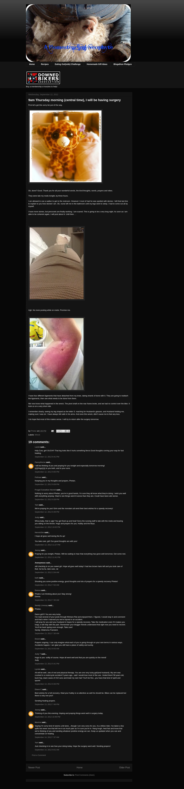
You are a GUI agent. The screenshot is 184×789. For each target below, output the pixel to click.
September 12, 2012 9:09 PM (47, 484)
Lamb (37, 447)
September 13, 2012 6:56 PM (47, 684)
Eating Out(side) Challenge (68, 64)
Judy (37, 517)
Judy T (38, 654)
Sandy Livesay (41, 605)
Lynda (37, 669)
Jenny (37, 550)
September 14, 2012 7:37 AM (47, 737)
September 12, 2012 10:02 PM (47, 527)
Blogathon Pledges (123, 64)
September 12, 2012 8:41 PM (47, 457)
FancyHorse (40, 462)
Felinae (38, 477)
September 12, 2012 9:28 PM (47, 499)
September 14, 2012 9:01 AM (47, 750)
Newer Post (34, 767)
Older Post (124, 767)
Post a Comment (39, 755)
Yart (36, 505)
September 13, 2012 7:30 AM (47, 600)
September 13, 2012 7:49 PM (47, 704)
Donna (38, 590)
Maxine (38, 722)
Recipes (45, 64)
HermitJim (39, 532)
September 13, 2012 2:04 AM (47, 572)
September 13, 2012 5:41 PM (47, 664)
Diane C (38, 689)
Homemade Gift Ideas (97, 64)
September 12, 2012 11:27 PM (47, 545)
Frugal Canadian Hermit (45, 490)
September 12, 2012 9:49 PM (47, 512)
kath (37, 578)
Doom (37, 639)
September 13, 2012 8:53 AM (47, 649)
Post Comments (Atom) (84, 775)
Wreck (37, 435)
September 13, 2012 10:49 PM (47, 717)
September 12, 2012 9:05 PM (47, 472)
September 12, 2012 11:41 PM (47, 557)
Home (32, 64)
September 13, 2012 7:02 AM (47, 585)
